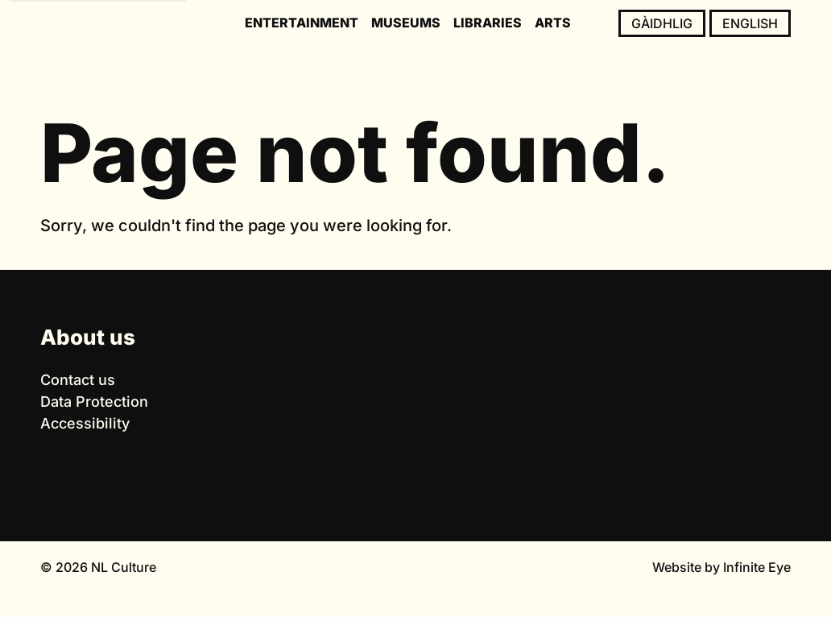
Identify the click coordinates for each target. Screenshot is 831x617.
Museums (405, 22)
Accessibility (85, 423)
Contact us (77, 379)
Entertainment (301, 22)
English (750, 23)
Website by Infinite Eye (721, 567)
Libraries (487, 22)
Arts (553, 22)
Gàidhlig (661, 23)
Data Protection (94, 401)
